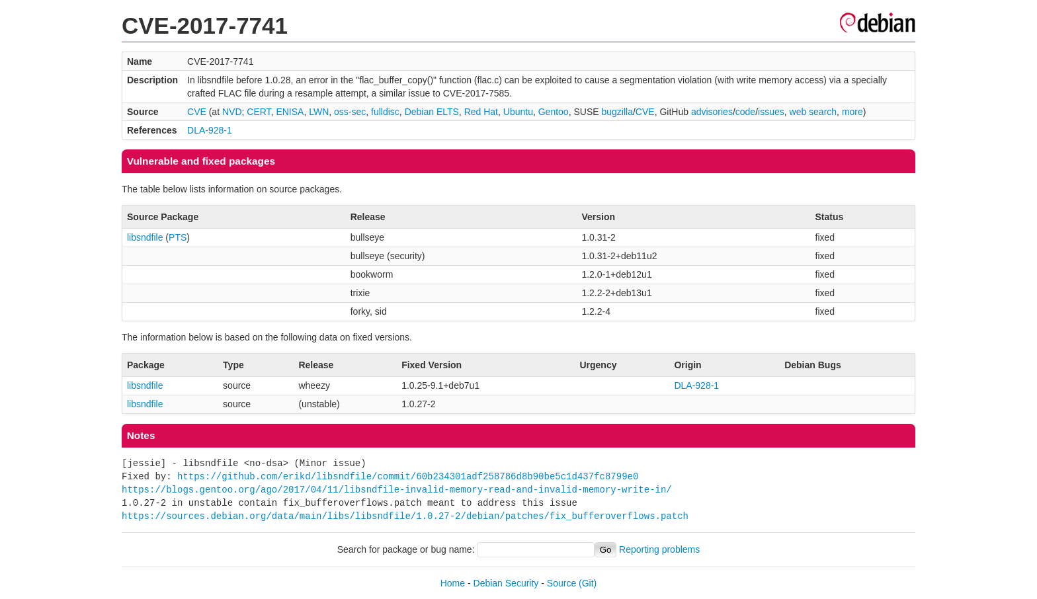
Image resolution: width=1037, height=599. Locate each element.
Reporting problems (659, 549)
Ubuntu (518, 111)
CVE (196, 111)
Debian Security (506, 583)
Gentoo (553, 111)
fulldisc (385, 111)
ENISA (290, 111)
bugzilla (616, 111)
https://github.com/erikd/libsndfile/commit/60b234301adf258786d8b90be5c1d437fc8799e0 (407, 476)
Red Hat (481, 111)
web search (813, 111)
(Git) (588, 583)
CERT (258, 111)
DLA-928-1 (209, 130)
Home (452, 583)
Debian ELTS (432, 111)
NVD (232, 111)
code (745, 111)
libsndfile (145, 237)
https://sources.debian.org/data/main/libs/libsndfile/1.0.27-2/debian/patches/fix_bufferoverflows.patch (405, 516)
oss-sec (350, 111)
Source (561, 583)
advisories (712, 111)
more (852, 111)
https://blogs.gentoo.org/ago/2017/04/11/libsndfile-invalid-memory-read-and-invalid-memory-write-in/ (397, 489)
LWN (319, 111)
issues (771, 111)
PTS (178, 237)
